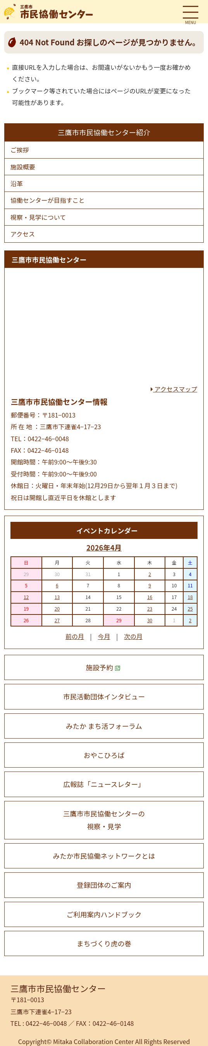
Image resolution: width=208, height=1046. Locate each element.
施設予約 (103, 667)
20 (57, 608)
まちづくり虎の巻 (104, 943)
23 (149, 608)
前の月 (74, 636)
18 (190, 597)
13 (57, 597)
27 (57, 620)
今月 (104, 636)
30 (149, 620)
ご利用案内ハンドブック (104, 914)
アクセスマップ (174, 389)
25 (190, 608)
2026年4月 (104, 547)
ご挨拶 (19, 149)
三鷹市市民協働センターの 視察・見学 (104, 820)
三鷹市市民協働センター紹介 (104, 132)
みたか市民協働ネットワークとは (104, 856)
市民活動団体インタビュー (104, 696)
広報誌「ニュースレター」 (103, 784)
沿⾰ (16, 183)
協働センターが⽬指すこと (47, 200)
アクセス (22, 233)
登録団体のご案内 (104, 885)
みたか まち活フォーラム (104, 726)
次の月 (133, 636)
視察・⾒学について (38, 217)
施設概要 (22, 166)
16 (149, 597)
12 (26, 597)
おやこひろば (104, 755)
